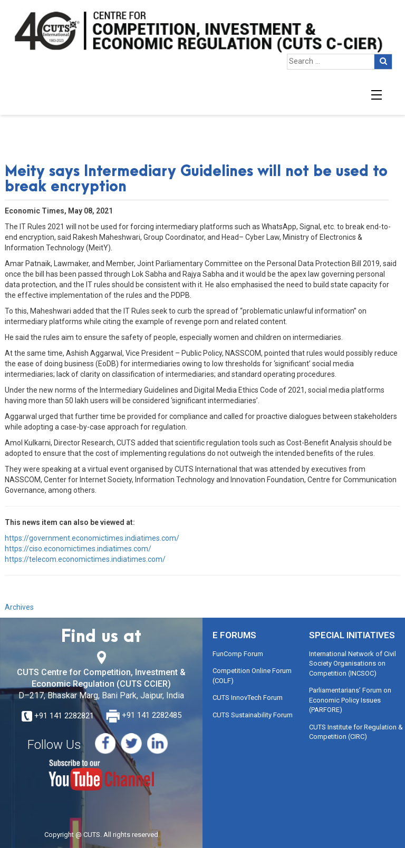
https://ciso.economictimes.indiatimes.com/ (78, 548)
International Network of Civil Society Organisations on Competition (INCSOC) (352, 663)
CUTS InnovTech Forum (248, 697)
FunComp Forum (238, 654)
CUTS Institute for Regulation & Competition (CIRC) (356, 732)
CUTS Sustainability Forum (253, 715)
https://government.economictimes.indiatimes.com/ (92, 538)
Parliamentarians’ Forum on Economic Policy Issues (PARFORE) (350, 700)
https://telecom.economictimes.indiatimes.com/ (85, 559)
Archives (19, 607)
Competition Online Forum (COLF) (252, 676)
